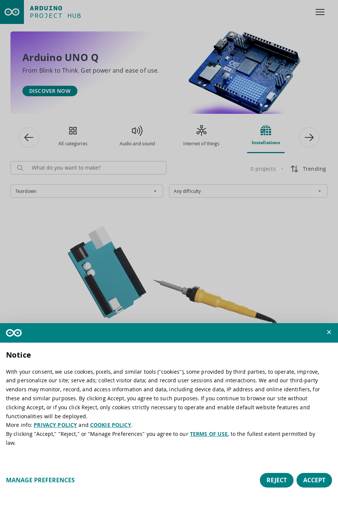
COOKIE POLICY (110, 424)
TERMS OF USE (209, 433)
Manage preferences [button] (40, 480)
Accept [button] (314, 480)
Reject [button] (277, 480)
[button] (329, 332)
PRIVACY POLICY (55, 424)
